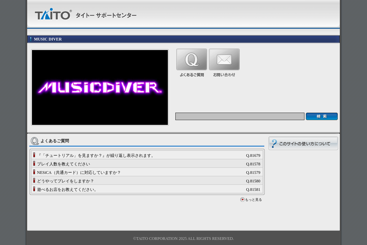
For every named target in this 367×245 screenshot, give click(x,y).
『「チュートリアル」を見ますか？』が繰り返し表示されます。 (96, 155)
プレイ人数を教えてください (63, 164)
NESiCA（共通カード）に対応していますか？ (79, 172)
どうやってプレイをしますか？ (65, 181)
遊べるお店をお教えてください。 (67, 189)
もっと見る (253, 199)
